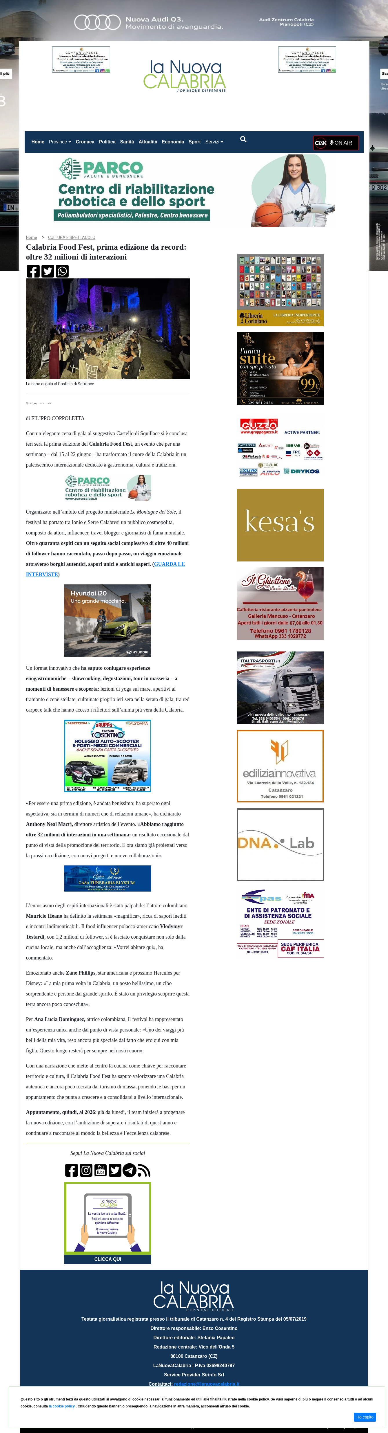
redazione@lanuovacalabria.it (206, 1384)
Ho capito (365, 1417)
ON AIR (341, 143)
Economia (173, 141)
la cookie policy (62, 1406)
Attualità (148, 141)
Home (39, 140)
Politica (107, 141)
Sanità (127, 141)
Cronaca (85, 141)
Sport (195, 141)
